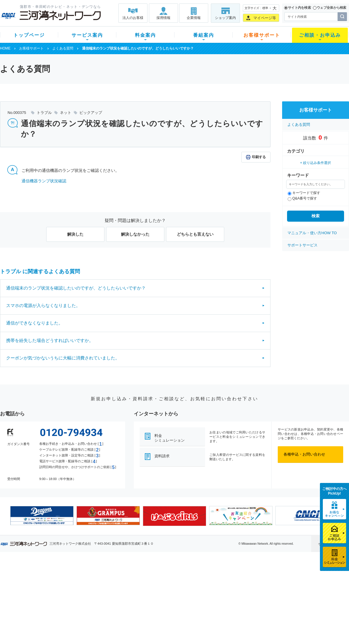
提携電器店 (248, 583)
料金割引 (117, 590)
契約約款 (74, 620)
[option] (42, 515)
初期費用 (117, 575)
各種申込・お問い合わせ (304, 454)
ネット (72, 583)
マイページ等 (264, 18)
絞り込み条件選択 (317, 163)
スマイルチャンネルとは (174, 575)
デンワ (72, 590)
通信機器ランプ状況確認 (44, 181)
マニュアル (205, 583)
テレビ (72, 575)
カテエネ (74, 613)
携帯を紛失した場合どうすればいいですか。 (49, 340)
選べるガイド (34, 590)
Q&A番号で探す (302, 198)
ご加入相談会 (250, 590)
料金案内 (145, 35)
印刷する (259, 157)
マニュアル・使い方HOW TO (312, 233)
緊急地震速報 (78, 605)
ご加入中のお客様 (38, 583)
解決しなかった (135, 234)
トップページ (29, 35)
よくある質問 (62, 48)
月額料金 (117, 583)
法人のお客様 (132, 18)
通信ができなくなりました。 (34, 322)
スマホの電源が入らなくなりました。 (43, 305)
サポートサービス (302, 245)
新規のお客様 (34, 575)
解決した (75, 234)
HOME (5, 48)
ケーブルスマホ (80, 598)
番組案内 (203, 35)
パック (115, 598)
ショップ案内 (225, 18)
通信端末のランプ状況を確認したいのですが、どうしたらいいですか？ (76, 287)
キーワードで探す (304, 193)
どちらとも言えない (195, 234)
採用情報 (163, 18)
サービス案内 (87, 35)
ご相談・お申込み (320, 35)
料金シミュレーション (169, 438)
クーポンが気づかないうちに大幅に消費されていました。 (63, 357)
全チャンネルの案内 (170, 595)
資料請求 (162, 456)
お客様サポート (261, 35)
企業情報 (194, 18)
